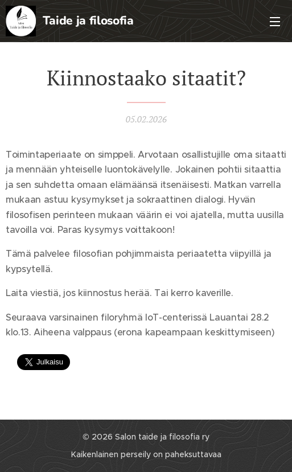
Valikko (275, 21)
